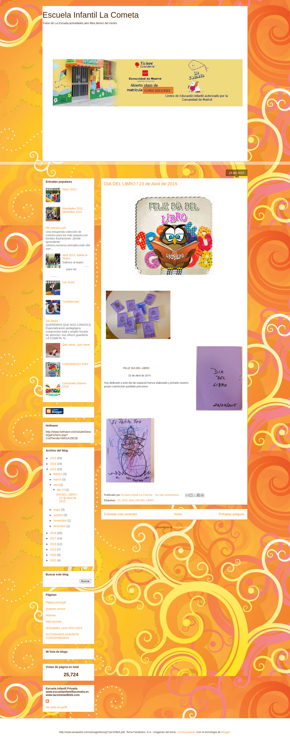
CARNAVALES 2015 (75, 364)
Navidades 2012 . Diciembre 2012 (73, 210)
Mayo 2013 (69, 189)
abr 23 (61, 489)
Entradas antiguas (231, 514)
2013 (53, 458)
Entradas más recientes (120, 514)
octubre (58, 515)
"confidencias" (71, 301)
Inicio (178, 514)
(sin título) (68, 282)
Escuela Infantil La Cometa (90, 14)
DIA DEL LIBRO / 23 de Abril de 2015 (140, 183)
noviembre (60, 520)
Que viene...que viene (76, 344)
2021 (53, 560)
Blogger (225, 732)
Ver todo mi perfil (56, 707)
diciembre (59, 526)
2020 (53, 555)
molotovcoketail (186, 732)
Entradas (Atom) (182, 527)
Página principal (56, 602)
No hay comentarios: (167, 494)
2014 (53, 463)
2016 (53, 533)
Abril (131, 500)
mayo (57, 509)
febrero (58, 474)
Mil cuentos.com (56, 227)
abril (56, 484)
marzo (57, 479)
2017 (53, 538)
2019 (53, 549)
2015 (124, 500)
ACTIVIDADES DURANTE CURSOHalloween (62, 636)
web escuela (53, 621)
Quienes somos (55, 608)
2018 (53, 544)
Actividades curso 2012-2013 (64, 628)
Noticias (51, 615)
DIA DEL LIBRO (144, 500)
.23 (118, 500)
